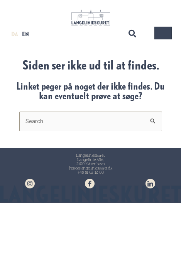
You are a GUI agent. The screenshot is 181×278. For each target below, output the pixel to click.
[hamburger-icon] (163, 33)
